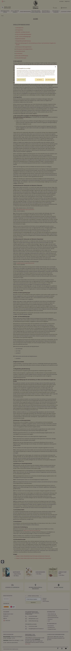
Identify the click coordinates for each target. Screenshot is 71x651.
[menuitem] (5, 11)
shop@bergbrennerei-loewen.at (36, 628)
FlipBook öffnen (17, 574)
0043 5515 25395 (7, 8)
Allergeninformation (52, 629)
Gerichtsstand (19, 53)
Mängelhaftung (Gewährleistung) (23, 41)
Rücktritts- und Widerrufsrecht (23, 32)
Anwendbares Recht (20, 51)
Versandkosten (51, 625)
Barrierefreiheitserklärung (53, 617)
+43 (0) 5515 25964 (33, 616)
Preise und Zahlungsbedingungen (23, 34)
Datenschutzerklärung (52, 615)
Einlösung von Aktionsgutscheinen (23, 46)
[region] (36, 74)
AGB (49, 621)
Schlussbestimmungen (21, 57)
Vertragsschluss (19, 30)
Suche (56, 7)
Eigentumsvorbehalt (20, 38)
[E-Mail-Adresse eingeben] (33, 599)
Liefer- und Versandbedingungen (23, 36)
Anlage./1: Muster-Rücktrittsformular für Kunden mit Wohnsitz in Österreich (33, 556)
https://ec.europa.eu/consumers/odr (32, 530)
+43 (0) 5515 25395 (33, 626)
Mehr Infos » (28, 644)
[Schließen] (55, 66)
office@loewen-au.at (33, 618)
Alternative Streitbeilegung (22, 55)
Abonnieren (33, 602)
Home (2, 15)
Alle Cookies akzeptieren (50, 79)
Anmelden (61, 1)
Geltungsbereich (19, 27)
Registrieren (67, 1)
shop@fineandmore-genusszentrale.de (25, 263)
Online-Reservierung (33, 620)
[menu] (35, 11)
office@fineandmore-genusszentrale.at (25, 209)
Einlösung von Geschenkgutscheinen (24, 49)
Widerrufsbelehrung (52, 614)
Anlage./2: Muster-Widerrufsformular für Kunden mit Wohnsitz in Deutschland (33, 558)
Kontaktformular (51, 627)
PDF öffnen (16, 575)
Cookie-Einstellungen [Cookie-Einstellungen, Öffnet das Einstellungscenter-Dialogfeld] (21, 79)
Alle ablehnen (39, 79)
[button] (3, 1)
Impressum (50, 619)
